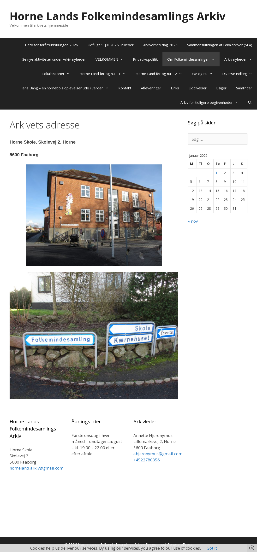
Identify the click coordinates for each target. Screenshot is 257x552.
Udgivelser (198, 88)
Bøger (221, 88)
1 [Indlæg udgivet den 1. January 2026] (216, 172)
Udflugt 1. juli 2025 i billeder (111, 44)
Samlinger (244, 88)
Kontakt (124, 88)
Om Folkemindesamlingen (193, 59)
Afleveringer (151, 88)
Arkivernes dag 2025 (160, 44)
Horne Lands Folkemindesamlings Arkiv (118, 16)
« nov (193, 221)
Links (175, 88)
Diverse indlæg (239, 73)
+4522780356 (146, 460)
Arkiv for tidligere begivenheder (211, 102)
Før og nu (204, 73)
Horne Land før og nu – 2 (161, 73)
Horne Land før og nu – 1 (105, 73)
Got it (212, 548)
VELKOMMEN (112, 59)
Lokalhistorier (58, 73)
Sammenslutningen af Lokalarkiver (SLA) (219, 44)
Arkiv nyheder (240, 59)
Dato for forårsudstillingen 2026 (51, 44)
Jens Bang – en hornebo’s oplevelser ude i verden (68, 88)
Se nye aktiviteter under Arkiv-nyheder (54, 59)
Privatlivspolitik (145, 59)
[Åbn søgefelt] (250, 102)
